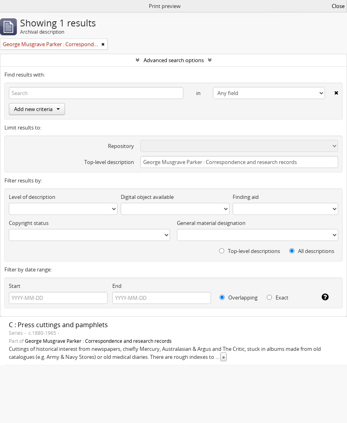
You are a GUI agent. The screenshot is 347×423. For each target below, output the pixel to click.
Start (14, 285)
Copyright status (29, 223)
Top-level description (109, 162)
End (117, 285)
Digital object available (147, 196)
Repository (121, 146)
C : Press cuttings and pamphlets (58, 324)
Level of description (32, 196)
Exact (277, 297)
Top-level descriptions (249, 251)
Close (338, 6)
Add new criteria (37, 109)
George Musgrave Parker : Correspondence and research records (98, 341)
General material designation (211, 223)
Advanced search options (174, 60)
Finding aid (246, 196)
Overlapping (238, 297)
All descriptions (311, 251)
